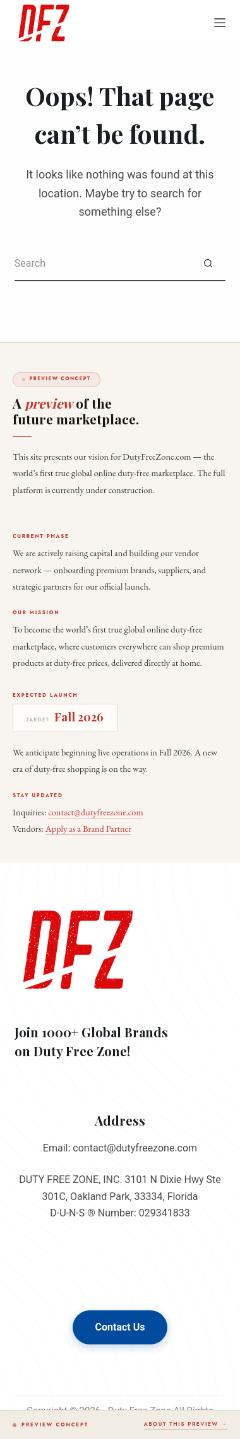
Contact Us (120, 1327)
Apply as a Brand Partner (88, 828)
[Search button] (208, 264)
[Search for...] (103, 264)
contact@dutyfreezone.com (95, 812)
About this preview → (185, 1424)
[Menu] (219, 22)
